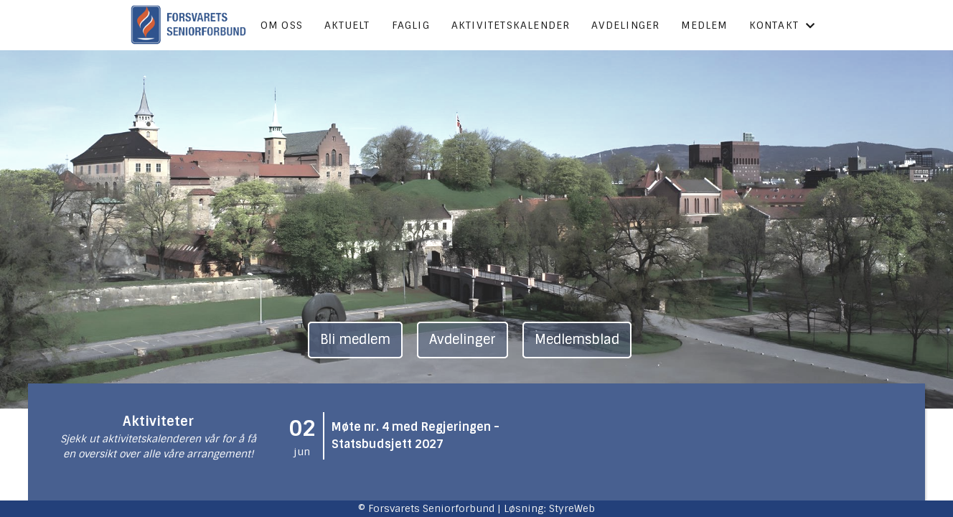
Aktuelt (347, 25)
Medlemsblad (577, 339)
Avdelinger (625, 25)
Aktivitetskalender (511, 25)
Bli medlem (355, 339)
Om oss (281, 25)
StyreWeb (572, 508)
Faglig (411, 25)
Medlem (704, 25)
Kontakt (782, 25)
